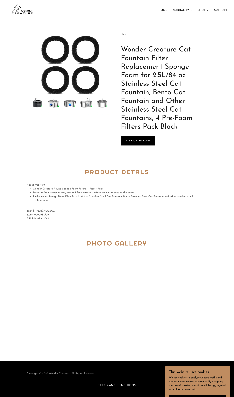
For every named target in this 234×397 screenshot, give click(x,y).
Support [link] (221, 10)
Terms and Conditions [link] (117, 385)
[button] (182, 10)
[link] (21, 9)
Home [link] (163, 10)
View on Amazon (138, 141)
